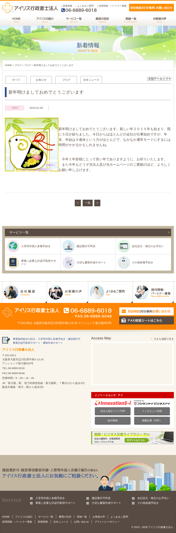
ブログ (17, 65)
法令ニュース (91, 79)
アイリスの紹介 (24, 516)
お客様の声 (98, 516)
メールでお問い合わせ (151, 7)
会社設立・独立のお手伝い (148, 246)
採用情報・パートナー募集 (113, 5)
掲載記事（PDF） (152, 420)
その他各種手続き (142, 262)
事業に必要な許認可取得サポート (38, 262)
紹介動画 (113, 420)
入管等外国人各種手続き (36, 246)
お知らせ (41, 79)
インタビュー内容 (152, 411)
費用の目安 (65, 516)
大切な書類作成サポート (91, 262)
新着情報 (67, 5)
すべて (16, 79)
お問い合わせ (81, 521)
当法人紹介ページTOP (112, 411)
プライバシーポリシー (106, 521)
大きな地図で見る (164, 338)
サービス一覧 (45, 516)
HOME (8, 65)
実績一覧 (82, 516)
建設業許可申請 (86, 246)
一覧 (88, 202)
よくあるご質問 (85, 5)
